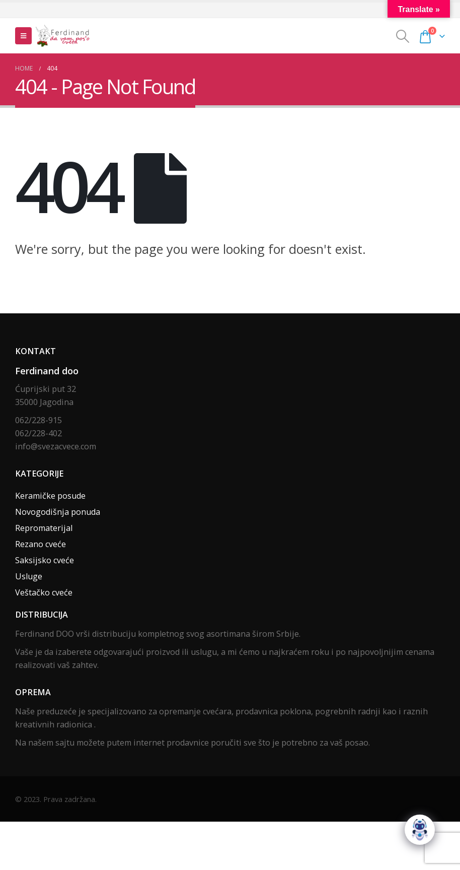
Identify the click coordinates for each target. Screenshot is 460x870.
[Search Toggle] (403, 36)
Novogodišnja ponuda (57, 511)
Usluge (28, 576)
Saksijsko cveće (44, 560)
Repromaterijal (43, 527)
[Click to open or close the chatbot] (420, 830)
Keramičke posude (50, 495)
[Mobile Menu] (23, 35)
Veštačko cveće (43, 592)
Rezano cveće (40, 544)
